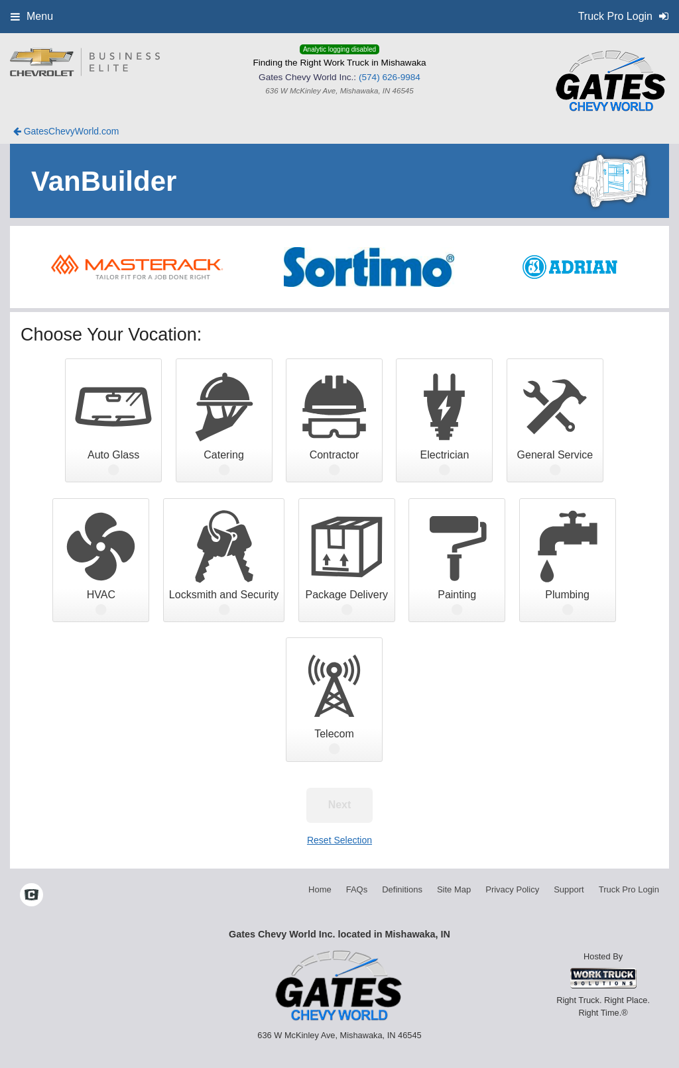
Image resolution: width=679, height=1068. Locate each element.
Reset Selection (339, 840)
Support (569, 889)
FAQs (357, 889)
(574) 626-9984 (389, 77)
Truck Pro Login (629, 889)
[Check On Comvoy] (31, 896)
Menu (32, 16)
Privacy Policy (512, 889)
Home (320, 889)
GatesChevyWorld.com (66, 131)
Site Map (454, 889)
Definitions (402, 889)
